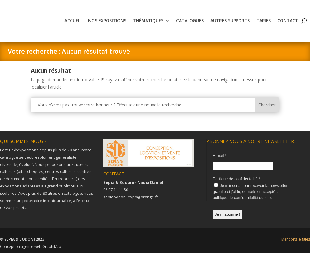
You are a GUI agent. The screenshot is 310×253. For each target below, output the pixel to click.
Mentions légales (295, 239)
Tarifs (263, 20)
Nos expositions (107, 20)
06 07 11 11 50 (115, 189)
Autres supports (230, 20)
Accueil (72, 20)
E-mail (220, 155)
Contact (287, 20)
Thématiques (148, 20)
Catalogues (190, 20)
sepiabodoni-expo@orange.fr (130, 197)
